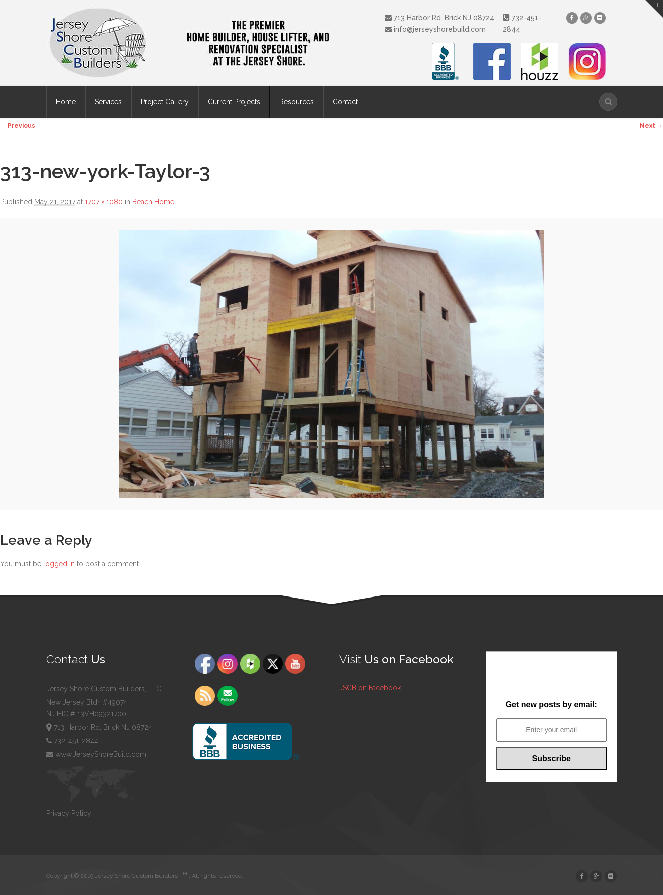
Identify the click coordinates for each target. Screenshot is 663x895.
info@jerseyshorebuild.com (435, 29)
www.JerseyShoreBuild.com (96, 754)
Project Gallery (165, 102)
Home (66, 102)
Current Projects (234, 102)
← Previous (17, 125)
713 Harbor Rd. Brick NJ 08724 (439, 18)
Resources (296, 102)
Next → (651, 125)
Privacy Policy (68, 813)
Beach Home (153, 202)
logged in (59, 564)
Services (108, 102)
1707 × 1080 (104, 202)
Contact (345, 102)
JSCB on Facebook (370, 688)
